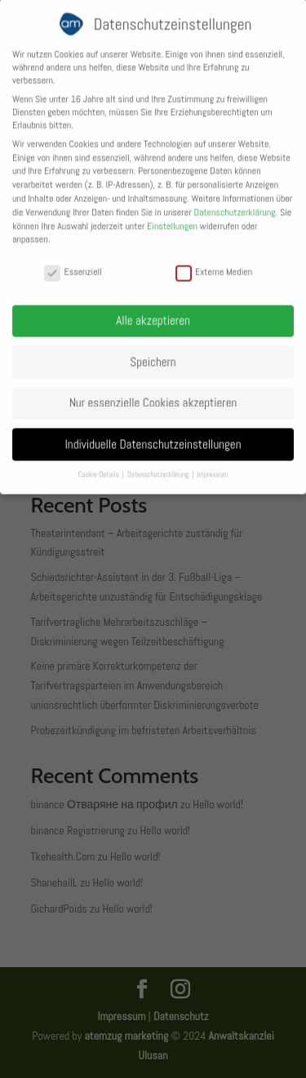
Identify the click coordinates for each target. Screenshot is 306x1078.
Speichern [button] (152, 352)
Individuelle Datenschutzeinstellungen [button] (153, 434)
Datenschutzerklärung (234, 203)
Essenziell (72, 262)
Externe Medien (213, 262)
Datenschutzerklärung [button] (158, 466)
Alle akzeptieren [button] (153, 311)
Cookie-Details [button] (99, 466)
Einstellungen (172, 216)
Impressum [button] (212, 466)
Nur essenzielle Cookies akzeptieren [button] (153, 394)
